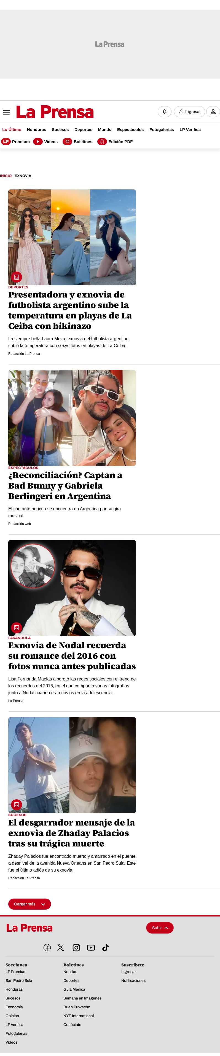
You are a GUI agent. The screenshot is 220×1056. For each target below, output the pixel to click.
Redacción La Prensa (24, 354)
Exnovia (23, 176)
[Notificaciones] (164, 111)
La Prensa (15, 701)
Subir (160, 927)
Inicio (6, 176)
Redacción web (19, 524)
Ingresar (193, 111)
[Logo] (41, 112)
